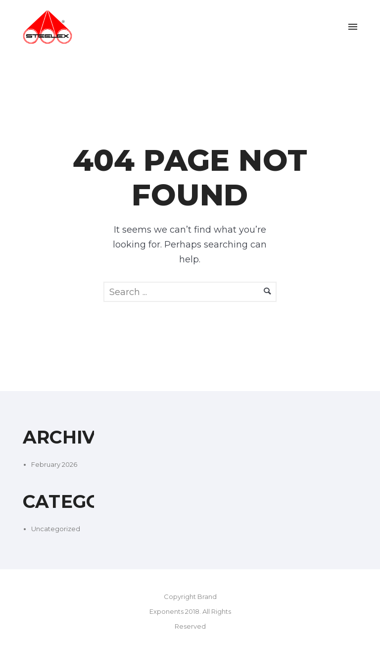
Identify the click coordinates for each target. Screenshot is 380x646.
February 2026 (54, 464)
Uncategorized (55, 529)
